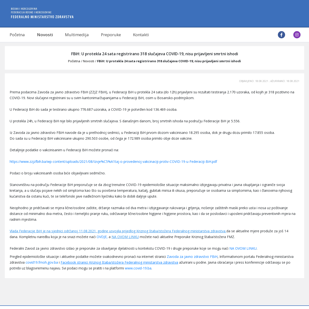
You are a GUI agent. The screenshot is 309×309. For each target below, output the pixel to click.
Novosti (45, 34)
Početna (17, 34)
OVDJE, (102, 236)
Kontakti (141, 34)
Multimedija (77, 34)
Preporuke (111, 34)
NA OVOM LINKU (125, 236)
